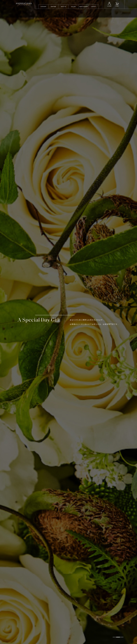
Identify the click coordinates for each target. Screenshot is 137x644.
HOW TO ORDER (83, 6)
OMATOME (53, 6)
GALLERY (73, 6)
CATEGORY (43, 6)
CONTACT (93, 6)
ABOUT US (63, 6)
